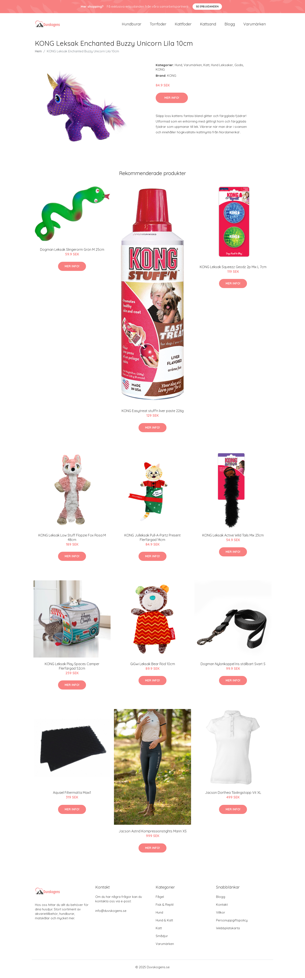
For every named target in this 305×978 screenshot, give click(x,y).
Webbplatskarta (228, 932)
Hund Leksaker (222, 69)
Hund (178, 69)
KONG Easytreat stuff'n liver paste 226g (153, 414)
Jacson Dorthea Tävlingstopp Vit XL (233, 796)
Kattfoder (183, 25)
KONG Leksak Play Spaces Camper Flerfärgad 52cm (72, 669)
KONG (160, 73)
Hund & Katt (164, 924)
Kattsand (208, 25)
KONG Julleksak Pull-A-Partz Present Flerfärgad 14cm (152, 541)
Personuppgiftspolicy (232, 924)
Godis (238, 69)
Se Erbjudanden (207, 6)
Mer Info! (171, 101)
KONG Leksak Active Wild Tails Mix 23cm (233, 539)
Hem (38, 55)
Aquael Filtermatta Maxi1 (72, 796)
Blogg (230, 25)
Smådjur (162, 940)
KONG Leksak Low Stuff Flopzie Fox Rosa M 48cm (72, 541)
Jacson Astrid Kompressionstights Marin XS (153, 835)
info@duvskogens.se (110, 914)
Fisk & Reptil (164, 908)
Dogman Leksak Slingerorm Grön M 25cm (72, 253)
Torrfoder (158, 25)
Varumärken (254, 25)
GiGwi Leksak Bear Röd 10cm (152, 667)
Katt (206, 69)
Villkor (220, 916)
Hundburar (131, 25)
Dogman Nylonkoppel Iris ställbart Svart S (233, 667)
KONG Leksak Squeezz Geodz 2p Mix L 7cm (233, 270)
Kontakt (222, 908)
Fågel (160, 900)
